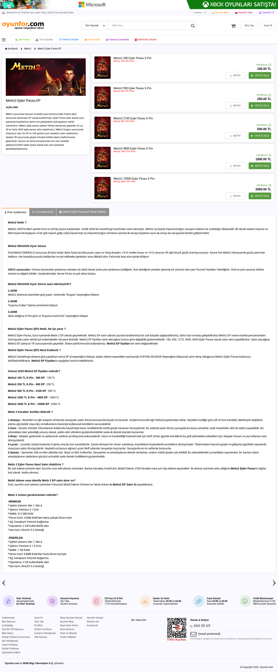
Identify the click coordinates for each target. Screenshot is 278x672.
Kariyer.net (92, 625)
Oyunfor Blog (67, 621)
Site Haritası (40, 637)
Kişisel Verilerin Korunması (16, 637)
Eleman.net (93, 621)
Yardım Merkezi (68, 637)
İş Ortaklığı (7, 625)
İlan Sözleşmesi (10, 641)
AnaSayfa (13, 48)
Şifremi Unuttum (43, 629)
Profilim (38, 625)
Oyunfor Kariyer (95, 617)
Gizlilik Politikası (10, 648)
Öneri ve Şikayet (68, 633)
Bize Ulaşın (7, 633)
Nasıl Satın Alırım (69, 625)
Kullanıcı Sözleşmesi (45, 633)
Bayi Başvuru (8, 621)
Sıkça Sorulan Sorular (71, 617)
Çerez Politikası (10, 644)
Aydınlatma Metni (11, 652)
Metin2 (27, 48)
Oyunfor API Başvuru (13, 629)
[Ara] (193, 25)
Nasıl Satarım (67, 629)
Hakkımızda (8, 617)
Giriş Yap (39, 621)
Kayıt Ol (38, 617)
